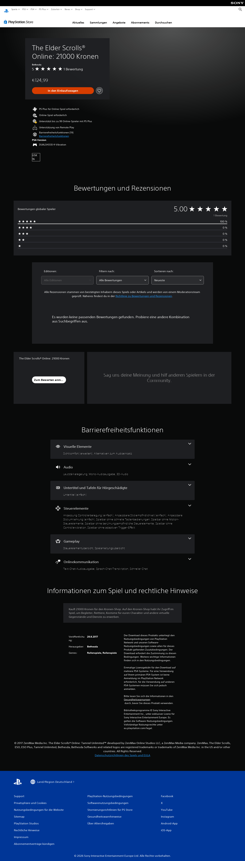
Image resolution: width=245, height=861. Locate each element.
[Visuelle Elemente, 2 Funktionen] (122, 446)
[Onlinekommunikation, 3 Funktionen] (122, 561)
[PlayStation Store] (19, 18)
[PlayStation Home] (6, 9)
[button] (54, 133)
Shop (77, 9)
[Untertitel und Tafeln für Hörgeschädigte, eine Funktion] (122, 487)
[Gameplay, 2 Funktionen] (122, 540)
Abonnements (140, 19)
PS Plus (42, 9)
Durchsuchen (163, 19)
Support (89, 9)
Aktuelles (78, 19)
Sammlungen (98, 19)
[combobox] (67, 277)
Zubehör (55, 9)
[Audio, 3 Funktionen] (122, 466)
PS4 (32, 9)
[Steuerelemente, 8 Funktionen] (122, 514)
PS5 (24, 9)
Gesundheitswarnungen (137, 696)
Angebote (119, 19)
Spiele (14, 9)
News (67, 9)
